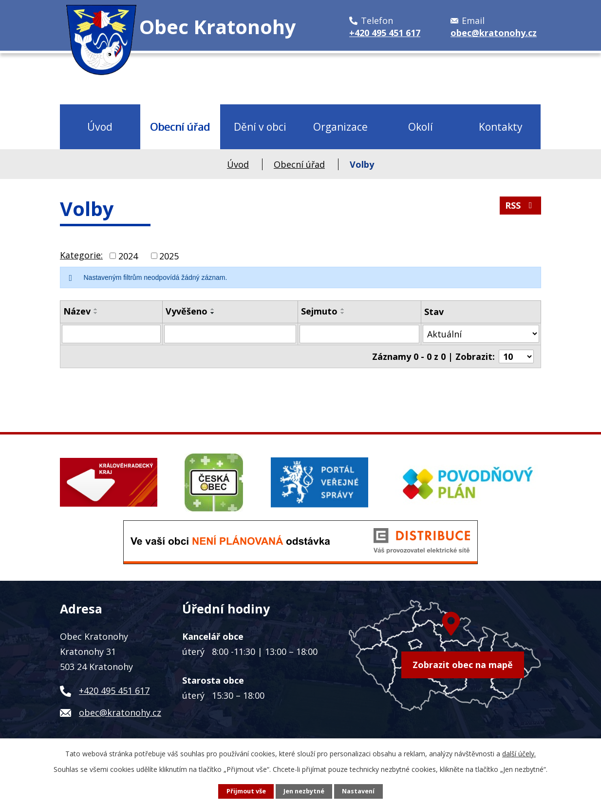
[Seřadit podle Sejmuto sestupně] (343, 313)
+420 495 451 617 (114, 690)
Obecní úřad (180, 126)
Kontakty (501, 126)
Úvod (100, 126)
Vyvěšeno (186, 311)
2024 (128, 255)
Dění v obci (260, 126)
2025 (169, 255)
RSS (520, 205)
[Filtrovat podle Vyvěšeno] (230, 334)
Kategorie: (81, 255)
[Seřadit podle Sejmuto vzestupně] (343, 309)
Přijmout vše (246, 791)
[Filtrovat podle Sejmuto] (359, 334)
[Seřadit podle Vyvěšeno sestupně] (212, 313)
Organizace (340, 126)
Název (77, 311)
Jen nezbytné (303, 791)
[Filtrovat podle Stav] (481, 334)
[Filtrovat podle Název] (111, 334)
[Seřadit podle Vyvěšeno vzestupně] (212, 309)
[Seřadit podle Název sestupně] (96, 313)
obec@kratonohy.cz (120, 712)
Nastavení (358, 791)
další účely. (519, 753)
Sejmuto (319, 311)
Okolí (420, 126)
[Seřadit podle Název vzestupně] (96, 309)
